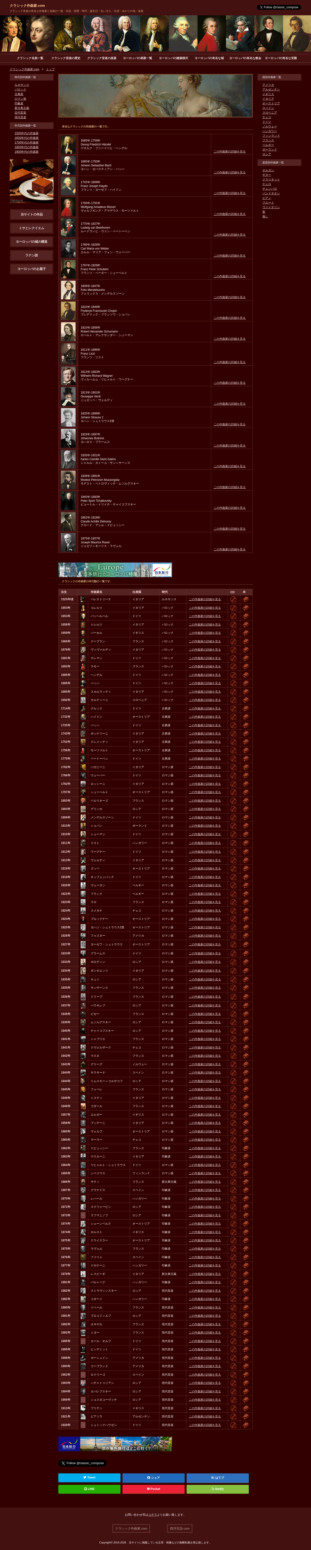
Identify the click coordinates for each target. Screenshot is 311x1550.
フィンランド (271, 136)
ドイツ (266, 122)
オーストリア (271, 103)
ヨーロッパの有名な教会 (245, 58)
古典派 (19, 94)
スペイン (268, 108)
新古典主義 (22, 108)
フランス (268, 140)
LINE (89, 1489)
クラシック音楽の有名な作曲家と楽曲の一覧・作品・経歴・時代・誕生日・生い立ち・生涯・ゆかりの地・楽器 (76, 10)
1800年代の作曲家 (27, 147)
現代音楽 (20, 117)
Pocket (153, 1489)
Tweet (89, 1477)
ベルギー (268, 145)
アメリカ (268, 85)
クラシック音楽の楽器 (101, 58)
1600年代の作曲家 (27, 138)
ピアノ (266, 198)
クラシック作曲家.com (27, 6)
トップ (50, 69)
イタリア (268, 99)
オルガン (268, 170)
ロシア (266, 154)
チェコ (266, 117)
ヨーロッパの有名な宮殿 (281, 58)
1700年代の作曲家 (27, 142)
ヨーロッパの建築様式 (173, 58)
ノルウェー (269, 126)
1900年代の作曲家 (27, 152)
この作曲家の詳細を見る (230, 151)
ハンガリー (269, 131)
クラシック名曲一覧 (30, 58)
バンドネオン (271, 193)
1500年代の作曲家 (27, 133)
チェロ (266, 184)
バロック (20, 89)
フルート (268, 203)
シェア (153, 1478)
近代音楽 (20, 113)
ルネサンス (22, 85)
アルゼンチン (271, 89)
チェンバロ (269, 189)
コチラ (152, 1515)
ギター (266, 175)
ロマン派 (20, 99)
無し (265, 216)
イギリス (268, 94)
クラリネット (271, 179)
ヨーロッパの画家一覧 (137, 58)
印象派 (19, 103)
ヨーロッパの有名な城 (209, 58)
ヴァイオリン (271, 207)
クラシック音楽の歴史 (65, 58)
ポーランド (269, 150)
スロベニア (269, 113)
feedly (218, 1489)
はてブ (219, 1478)
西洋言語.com (180, 1528)
